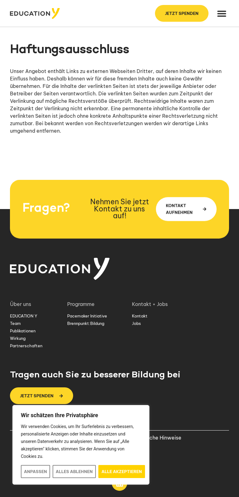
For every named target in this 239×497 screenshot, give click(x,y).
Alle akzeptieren (121, 471)
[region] (80, 445)
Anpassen (35, 471)
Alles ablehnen (74, 471)
